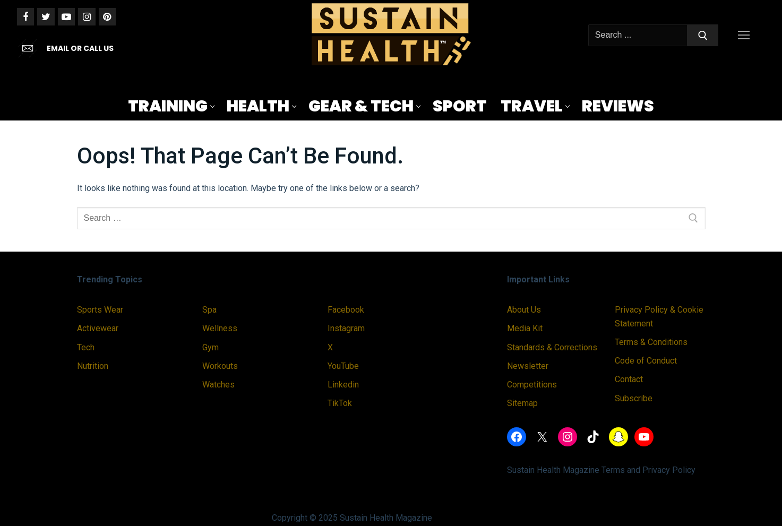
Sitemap (522, 403)
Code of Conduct (646, 361)
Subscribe (633, 398)
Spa (209, 310)
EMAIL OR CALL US (80, 48)
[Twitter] (45, 16)
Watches (218, 385)
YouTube (343, 366)
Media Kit (525, 328)
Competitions (532, 385)
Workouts (220, 366)
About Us (524, 310)
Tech (85, 347)
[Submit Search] (703, 35)
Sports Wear (100, 310)
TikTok (340, 403)
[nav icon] (746, 35)
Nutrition (92, 366)
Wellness (219, 328)
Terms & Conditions (651, 342)
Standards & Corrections (552, 347)
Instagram (346, 328)
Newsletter (527, 366)
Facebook (346, 310)
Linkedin (343, 385)
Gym (210, 347)
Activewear (97, 328)
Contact (629, 379)
